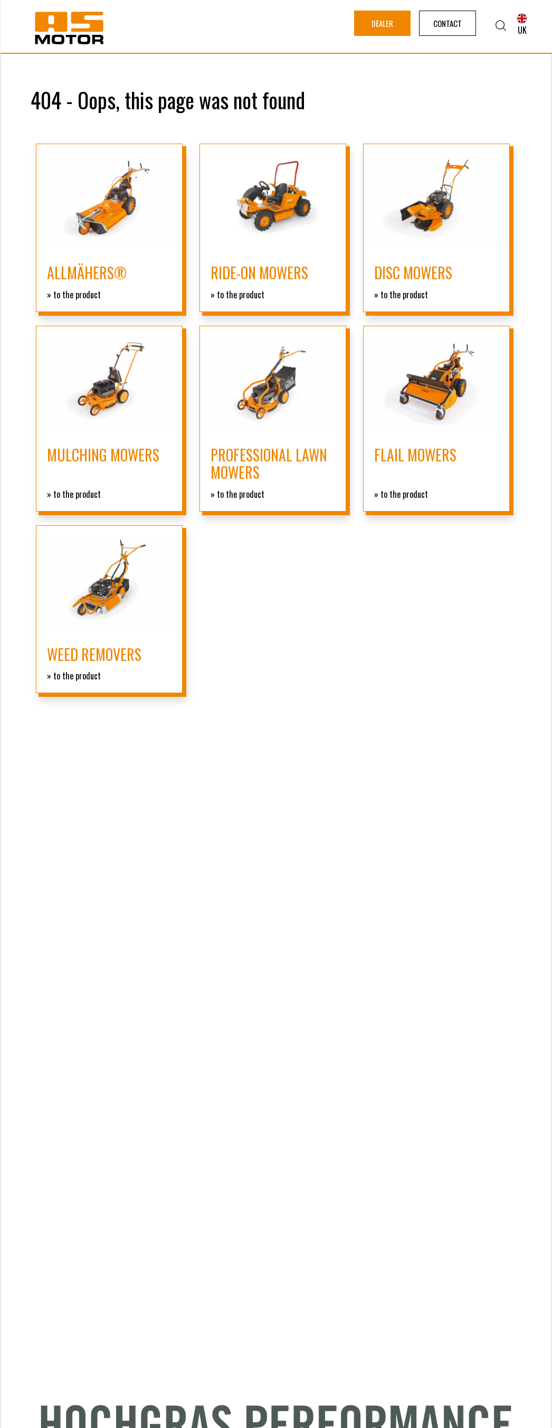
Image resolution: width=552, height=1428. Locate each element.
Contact (447, 23)
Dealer (382, 23)
